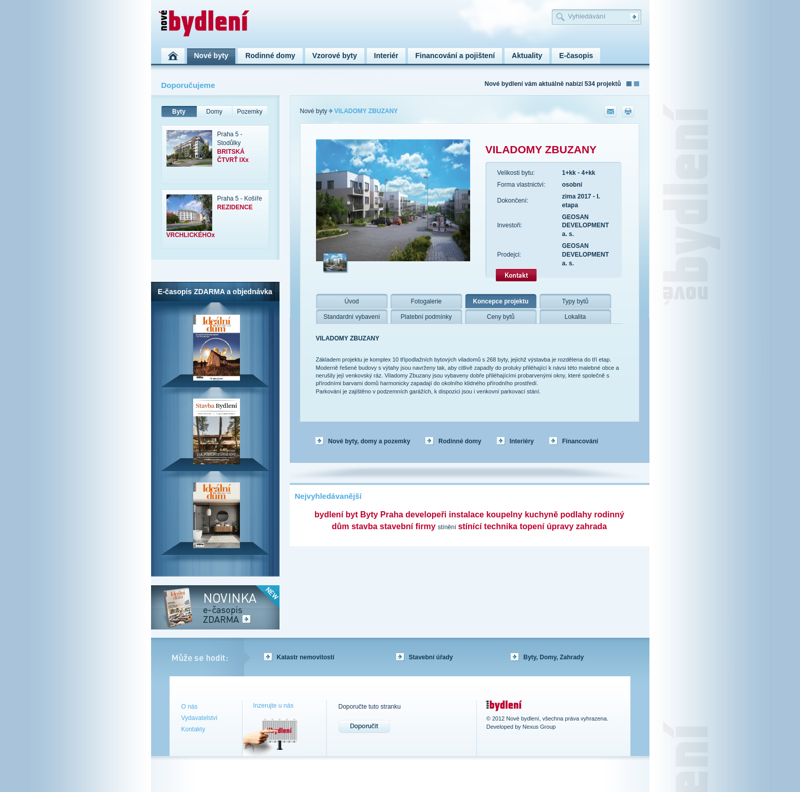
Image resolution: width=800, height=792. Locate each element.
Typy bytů (575, 301)
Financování (580, 441)
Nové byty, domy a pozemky (369, 441)
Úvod (351, 301)
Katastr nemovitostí (305, 657)
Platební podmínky (426, 316)
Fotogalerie (426, 301)
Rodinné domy (459, 441)
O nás (189, 706)
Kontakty (193, 729)
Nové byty (313, 111)
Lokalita (575, 316)
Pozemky (249, 111)
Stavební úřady (431, 657)
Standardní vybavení (351, 316)
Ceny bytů (500, 316)
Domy (214, 111)
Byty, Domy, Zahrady (554, 657)
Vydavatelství (199, 718)
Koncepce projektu (500, 301)
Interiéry (522, 441)
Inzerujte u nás (273, 705)
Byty (178, 111)
